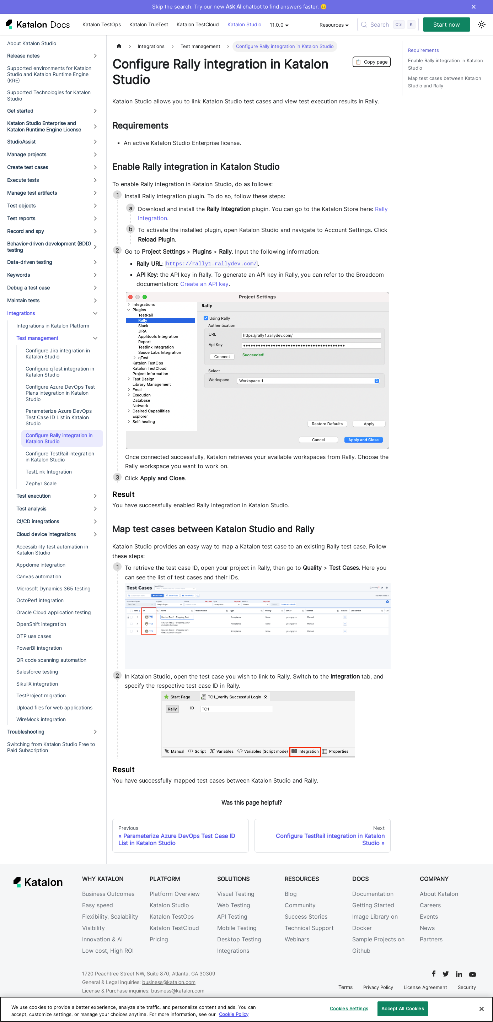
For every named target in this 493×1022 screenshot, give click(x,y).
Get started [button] (20, 111)
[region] (246, 1009)
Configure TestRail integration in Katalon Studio (60, 456)
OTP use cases (33, 636)
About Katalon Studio (31, 43)
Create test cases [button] (27, 167)
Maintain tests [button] (23, 300)
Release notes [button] (23, 56)
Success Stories (306, 916)
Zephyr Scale (41, 483)
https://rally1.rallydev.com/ (211, 264)
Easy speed (97, 905)
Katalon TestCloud (198, 24)
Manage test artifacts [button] (32, 193)
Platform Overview (175, 893)
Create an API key (204, 283)
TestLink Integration (49, 472)
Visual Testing (235, 893)
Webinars (297, 939)
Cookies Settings (349, 1008)
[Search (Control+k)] (388, 24)
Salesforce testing (37, 672)
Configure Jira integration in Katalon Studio (58, 353)
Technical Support (309, 927)
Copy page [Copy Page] (371, 62)
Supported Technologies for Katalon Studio (49, 95)
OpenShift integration (41, 624)
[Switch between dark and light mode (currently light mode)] (481, 24)
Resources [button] (332, 25)
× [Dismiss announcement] (473, 7)
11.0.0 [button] (277, 25)
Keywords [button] (18, 275)
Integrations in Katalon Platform (52, 326)
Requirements (423, 50)
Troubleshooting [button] (25, 732)
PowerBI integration (39, 648)
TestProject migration (41, 695)
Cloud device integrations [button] (46, 534)
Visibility (93, 927)
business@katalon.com (168, 982)
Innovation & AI (102, 939)
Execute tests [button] (23, 180)
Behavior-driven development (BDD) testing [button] (49, 246)
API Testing (232, 916)
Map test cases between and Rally (444, 82)
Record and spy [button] (25, 231)
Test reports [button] (21, 218)
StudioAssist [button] (21, 142)
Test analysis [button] (31, 508)
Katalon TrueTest (148, 24)
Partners (431, 939)
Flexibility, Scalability (110, 916)
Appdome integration (40, 565)
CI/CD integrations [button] (37, 521)
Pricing (159, 939)
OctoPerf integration (40, 600)
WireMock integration (41, 719)
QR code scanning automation (51, 660)
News (427, 927)
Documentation (372, 893)
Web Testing (233, 905)
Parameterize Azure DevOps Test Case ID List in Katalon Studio (59, 417)
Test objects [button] (21, 205)
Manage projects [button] (26, 154)
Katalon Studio (244, 24)
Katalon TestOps (101, 24)
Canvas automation (38, 576)
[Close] (481, 1009)
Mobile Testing (237, 927)
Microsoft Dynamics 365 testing (53, 588)
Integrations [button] (21, 313)
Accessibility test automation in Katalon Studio (52, 550)
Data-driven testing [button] (29, 262)
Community (300, 905)
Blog (291, 893)
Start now (446, 24)
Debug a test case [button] (28, 288)
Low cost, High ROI (108, 950)
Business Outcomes (108, 893)
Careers (430, 905)
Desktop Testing (239, 939)
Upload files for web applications (54, 707)
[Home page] (119, 46)
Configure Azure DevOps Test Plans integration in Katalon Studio (60, 393)
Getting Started (373, 905)
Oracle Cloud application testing (53, 612)
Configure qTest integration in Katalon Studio (60, 372)
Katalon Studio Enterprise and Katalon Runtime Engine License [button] (44, 126)
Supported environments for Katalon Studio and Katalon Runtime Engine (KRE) (49, 74)
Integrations (233, 950)
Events (429, 916)
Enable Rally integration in (445, 64)
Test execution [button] (33, 496)
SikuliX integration (37, 684)
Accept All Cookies (402, 1008)
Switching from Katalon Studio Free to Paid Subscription (51, 747)
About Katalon (439, 893)
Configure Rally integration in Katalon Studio (59, 438)
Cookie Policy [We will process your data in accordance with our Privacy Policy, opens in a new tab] (233, 1014)
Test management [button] (37, 338)
